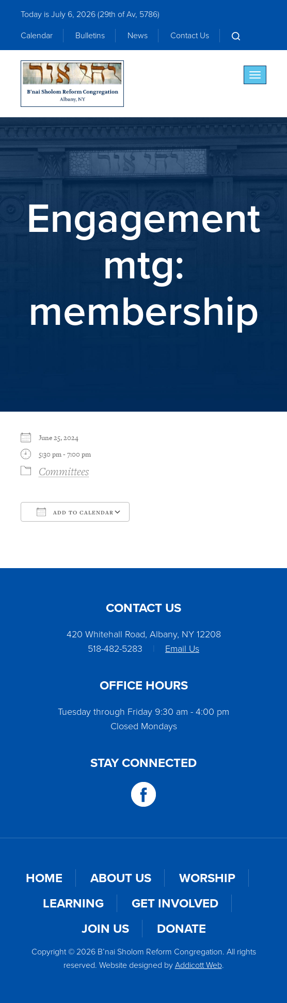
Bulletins (90, 35)
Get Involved (175, 903)
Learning (73, 903)
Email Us (182, 648)
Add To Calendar (75, 511)
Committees (64, 471)
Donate (181, 928)
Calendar (37, 35)
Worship (207, 878)
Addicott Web (198, 965)
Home (44, 878)
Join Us (105, 928)
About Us (120, 878)
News (137, 35)
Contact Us (189, 35)
